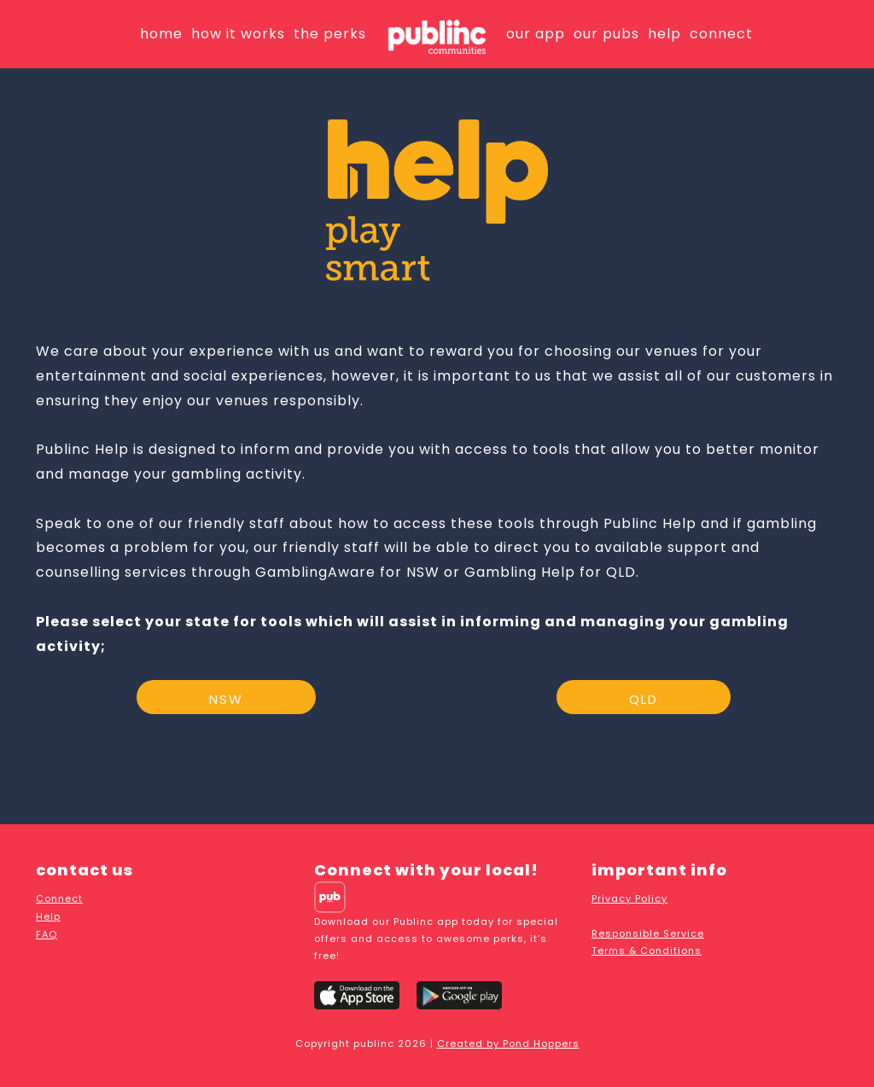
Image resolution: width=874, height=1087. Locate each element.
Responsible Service (647, 933)
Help (48, 916)
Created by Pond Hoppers (508, 1043)
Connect (59, 898)
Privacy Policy (629, 898)
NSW (226, 699)
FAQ (46, 934)
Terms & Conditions (646, 950)
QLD (643, 699)
